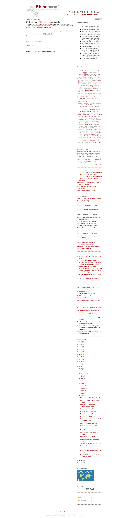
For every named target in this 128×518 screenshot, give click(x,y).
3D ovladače (90, 69)
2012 (80, 364)
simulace (80, 129)
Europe (62, 516)
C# (100, 75)
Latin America (72, 516)
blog (88, 75)
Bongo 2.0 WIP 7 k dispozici (88, 411)
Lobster (91, 96)
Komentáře (82, 500)
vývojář (79, 142)
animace (85, 72)
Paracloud (96, 104)
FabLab (89, 83)
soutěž (85, 132)
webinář (86, 142)
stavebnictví (97, 132)
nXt (97, 101)
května (83, 386)
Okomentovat (29, 45)
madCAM (89, 98)
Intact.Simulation (93, 91)
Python (94, 111)
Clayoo (93, 78)
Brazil (97, 75)
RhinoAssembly (89, 118)
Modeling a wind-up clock (84, 296)
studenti (93, 134)
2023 (80, 346)
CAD (80, 77)
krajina (93, 95)
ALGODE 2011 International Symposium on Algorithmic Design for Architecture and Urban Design (89, 327)
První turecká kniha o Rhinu (87, 409)
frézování (89, 87)
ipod (86, 93)
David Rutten (92, 80)
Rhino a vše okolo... (83, 11)
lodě (95, 96)
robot (86, 126)
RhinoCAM (81, 119)
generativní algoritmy (88, 88)
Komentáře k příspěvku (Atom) (46, 51)
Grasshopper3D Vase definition (85, 298)
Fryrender (94, 87)
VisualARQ (86, 140)
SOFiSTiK (91, 131)
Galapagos (80, 88)
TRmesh (82, 139)
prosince (83, 371)
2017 (80, 354)
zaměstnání (85, 144)
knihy (82, 95)
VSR (99, 140)
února (82, 393)
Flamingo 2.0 (89, 85)
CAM (95, 77)
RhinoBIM (96, 118)
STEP (81, 134)
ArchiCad (94, 72)
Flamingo (82, 85)
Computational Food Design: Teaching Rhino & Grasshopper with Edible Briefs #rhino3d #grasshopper (89, 178)
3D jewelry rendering (82, 291)
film (99, 83)
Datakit (86, 80)
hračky (83, 91)
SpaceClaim (91, 132)
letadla (87, 96)
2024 (80, 344)
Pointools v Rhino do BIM (87, 414)
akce (89, 70)
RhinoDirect (98, 119)
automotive (80, 75)
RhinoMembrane (95, 121)
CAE (91, 77)
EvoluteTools (91, 82)
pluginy (33, 35)
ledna (82, 395)
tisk (79, 139)
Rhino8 (98, 116)
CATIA (85, 78)
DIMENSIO (85, 82)
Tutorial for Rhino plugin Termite (86, 190)
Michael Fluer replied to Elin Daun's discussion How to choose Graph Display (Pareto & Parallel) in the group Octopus (89, 262)
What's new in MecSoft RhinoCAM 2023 (88, 246)
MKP (98, 98)
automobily (97, 74)
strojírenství (87, 134)
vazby (91, 139)
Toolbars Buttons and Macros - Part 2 (87, 225)
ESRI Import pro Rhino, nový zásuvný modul (43, 22)
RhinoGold (82, 121)
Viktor (80, 140)
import (87, 92)
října (82, 376)
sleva (100, 129)
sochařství (97, 131)
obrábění (80, 103)
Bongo (92, 75)
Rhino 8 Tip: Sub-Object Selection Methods (89, 201)
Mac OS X (83, 98)
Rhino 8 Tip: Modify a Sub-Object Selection (89, 198)
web (82, 142)
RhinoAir (82, 118)
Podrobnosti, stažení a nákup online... (64, 31)
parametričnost (83, 106)
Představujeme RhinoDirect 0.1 (88, 416)
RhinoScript (89, 124)
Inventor (99, 91)
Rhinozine (81, 126)
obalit (100, 101)
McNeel (89, 151)
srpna (82, 381)
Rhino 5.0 (85, 116)
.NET (79, 69)
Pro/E (94, 108)
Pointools (86, 108)
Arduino (90, 72)
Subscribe (98, 165)
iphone (82, 93)
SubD (98, 134)
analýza (96, 70)
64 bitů (81, 70)
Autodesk (91, 74)
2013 (80, 361)
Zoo (90, 144)
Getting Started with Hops (84, 248)
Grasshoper (81, 90)
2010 (80, 369)
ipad (79, 93)
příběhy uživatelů (85, 111)
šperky (97, 136)
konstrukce (87, 95)
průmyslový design (95, 109)
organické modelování (95, 103)
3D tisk (99, 69)
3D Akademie (83, 69)
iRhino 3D (90, 93)
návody (85, 101)
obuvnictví (86, 103)
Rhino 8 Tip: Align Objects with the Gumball (89, 203)
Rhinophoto (97, 123)
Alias (92, 70)
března (83, 390)
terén (90, 137)
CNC (97, 78)
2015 (80, 356)
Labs (97, 95)
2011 (80, 366)
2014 (80, 359)
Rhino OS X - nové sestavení (88, 430)
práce (90, 108)
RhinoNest (81, 123)
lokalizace (99, 96)
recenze (88, 113)
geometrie (95, 88)
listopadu (83, 373)
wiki (90, 142)
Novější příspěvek (31, 48)
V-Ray (86, 139)
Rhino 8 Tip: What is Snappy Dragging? (88, 209)
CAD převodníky (86, 77)
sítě (83, 129)
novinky (93, 101)
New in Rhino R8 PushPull (84, 240)
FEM (96, 83)
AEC (85, 70)
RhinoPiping (81, 124)
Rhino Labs (92, 116)
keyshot (95, 93)
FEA (93, 83)
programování (85, 109)
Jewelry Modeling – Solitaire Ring (86, 293)
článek (82, 80)
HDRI (79, 91)
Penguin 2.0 (91, 106)
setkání (92, 128)
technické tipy (85, 137)
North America (52, 516)
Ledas (82, 96)
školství (92, 136)
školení (86, 136)
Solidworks (80, 132)
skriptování (94, 129)
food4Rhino (96, 85)
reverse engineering (84, 114)
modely (88, 99)
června (83, 383)
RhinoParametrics (89, 122)
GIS (100, 88)
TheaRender (99, 137)
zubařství (94, 144)
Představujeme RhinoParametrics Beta (90, 398)
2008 (80, 462)
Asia (80, 516)
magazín (94, 98)
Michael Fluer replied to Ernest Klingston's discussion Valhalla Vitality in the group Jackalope (88, 280)
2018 (80, 351)
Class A (89, 78)
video (99, 139)
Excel (96, 82)
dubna (82, 388)
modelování (81, 100)
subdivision (80, 135)
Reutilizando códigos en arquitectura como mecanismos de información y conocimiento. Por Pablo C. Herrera (88, 312)
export (84, 83)
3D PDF (95, 69)
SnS (87, 131)
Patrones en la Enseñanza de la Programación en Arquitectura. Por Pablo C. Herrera (89, 317)
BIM (85, 75)
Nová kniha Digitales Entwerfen (88, 423)
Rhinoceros (87, 119)
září (82, 378)
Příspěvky (81, 497)
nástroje (79, 101)
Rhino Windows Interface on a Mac (86, 221)
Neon (90, 101)
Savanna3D (90, 126)
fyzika (99, 87)
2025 (80, 342)
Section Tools (97, 126)
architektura (83, 74)
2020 (80, 349)
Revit (92, 114)
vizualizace (93, 140)
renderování (95, 113)
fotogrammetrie (82, 87)
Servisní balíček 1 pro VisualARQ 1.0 (90, 443)
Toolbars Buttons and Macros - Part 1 (87, 228)
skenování (88, 129)
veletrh (95, 139)
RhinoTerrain (97, 124)
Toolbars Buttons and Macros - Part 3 (87, 223)
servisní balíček (83, 128)
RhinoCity (93, 119)
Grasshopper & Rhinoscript (87, 436)
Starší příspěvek (70, 48)
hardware (98, 90)
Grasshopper (89, 90)
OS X (82, 104)
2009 (80, 460)
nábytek (99, 100)
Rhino (95, 114)
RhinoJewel (88, 121)
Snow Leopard (82, 131)
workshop (98, 142)
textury (94, 137)
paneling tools (88, 104)
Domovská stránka (51, 48)
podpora (81, 108)
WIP (93, 142)
